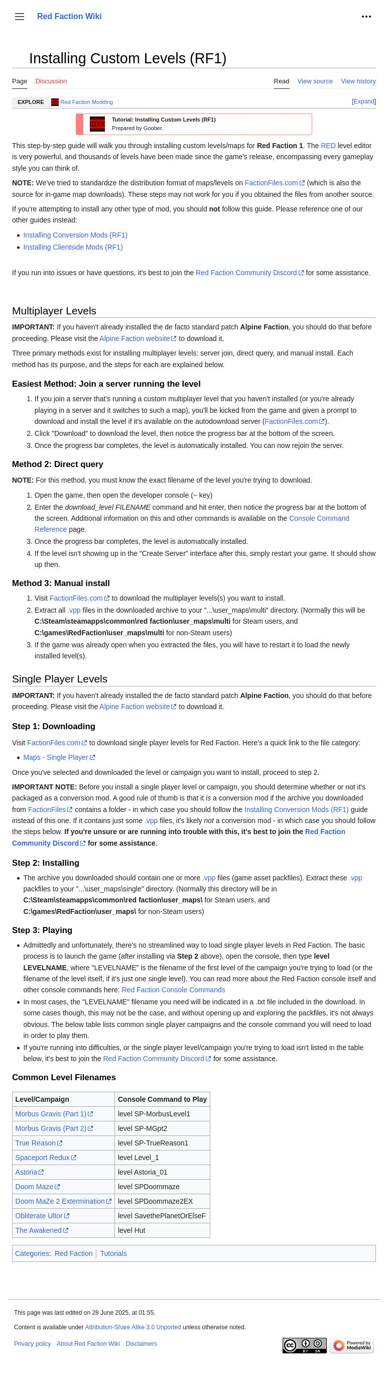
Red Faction (73, 1253)
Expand (364, 101)
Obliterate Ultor (39, 1216)
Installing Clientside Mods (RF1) (72, 247)
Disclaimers (141, 1343)
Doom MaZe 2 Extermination (60, 1201)
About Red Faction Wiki (88, 1343)
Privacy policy (32, 1343)
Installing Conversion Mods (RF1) (75, 235)
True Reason (36, 1143)
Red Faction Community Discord (246, 273)
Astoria (27, 1172)
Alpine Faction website (134, 338)
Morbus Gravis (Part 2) (51, 1128)
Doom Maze (34, 1187)
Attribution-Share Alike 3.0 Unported (133, 1327)
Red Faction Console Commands (173, 990)
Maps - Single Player (55, 757)
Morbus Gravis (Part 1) (51, 1114)
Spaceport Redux (43, 1158)
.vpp (73, 610)
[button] (19, 16)
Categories (32, 1253)
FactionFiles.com (271, 183)
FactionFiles (47, 809)
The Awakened (39, 1230)
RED (328, 146)
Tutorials (113, 1253)
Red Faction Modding (87, 102)
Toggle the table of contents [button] (19, 63)
